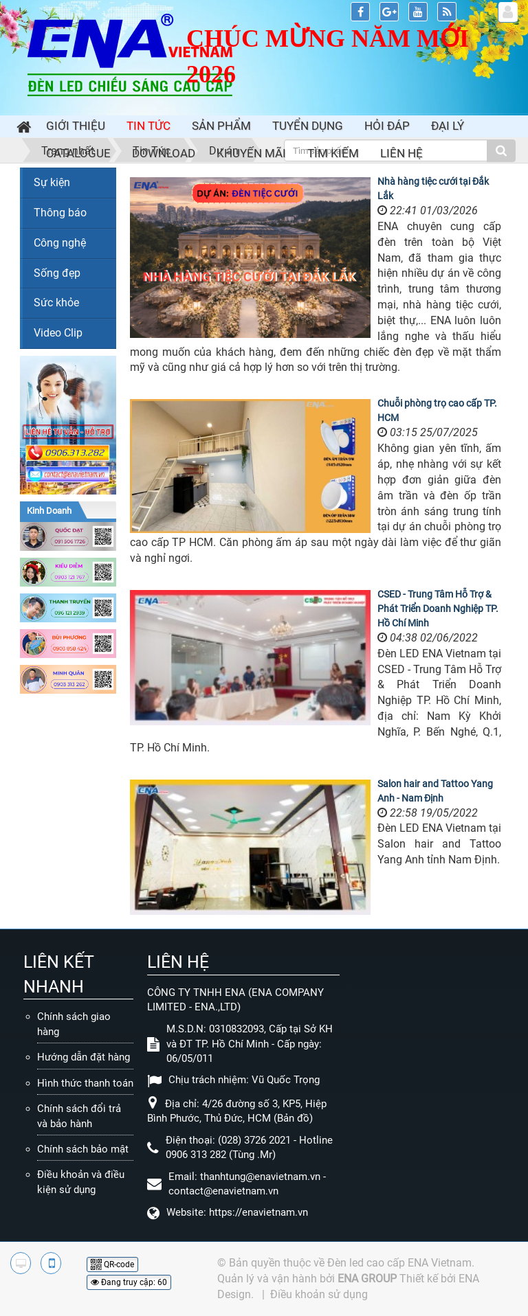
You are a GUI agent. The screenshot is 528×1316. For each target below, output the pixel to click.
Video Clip (58, 332)
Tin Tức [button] (148, 126)
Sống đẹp (57, 273)
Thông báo (60, 212)
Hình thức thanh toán (85, 1083)
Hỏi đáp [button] (387, 126)
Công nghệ (60, 242)
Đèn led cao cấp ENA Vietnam (399, 1262)
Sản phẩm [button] (221, 126)
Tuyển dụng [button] (307, 126)
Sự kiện (52, 182)
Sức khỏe (56, 302)
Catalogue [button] (78, 153)
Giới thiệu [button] (75, 126)
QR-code (112, 1264)
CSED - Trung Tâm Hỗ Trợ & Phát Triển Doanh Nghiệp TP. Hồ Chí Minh (437, 608)
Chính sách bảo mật (83, 1149)
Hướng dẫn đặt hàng (83, 1057)
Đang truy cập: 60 (129, 1282)
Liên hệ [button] (401, 153)
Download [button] (163, 153)
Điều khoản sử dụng (319, 1294)
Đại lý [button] (447, 126)
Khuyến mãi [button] (251, 153)
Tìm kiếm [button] (333, 153)
